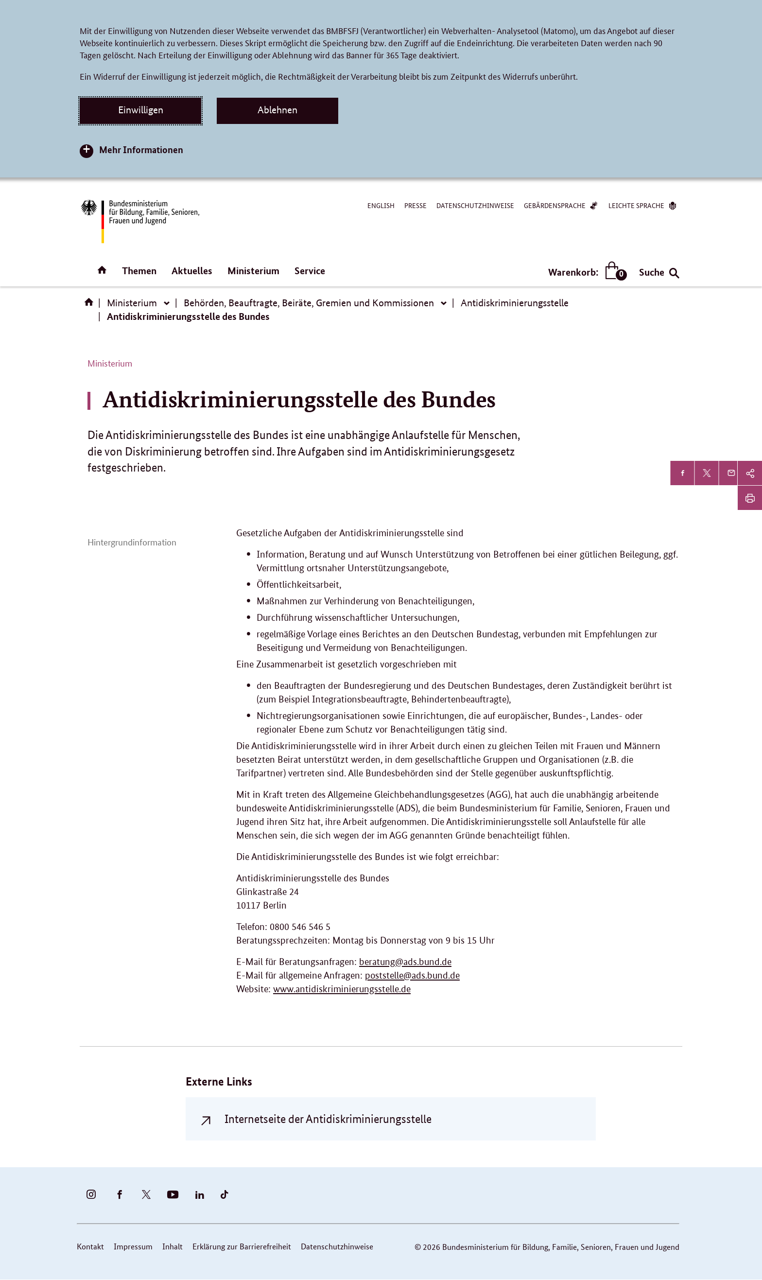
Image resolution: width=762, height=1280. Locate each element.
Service (309, 270)
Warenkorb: (585, 272)
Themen (139, 270)
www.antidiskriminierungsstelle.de (342, 989)
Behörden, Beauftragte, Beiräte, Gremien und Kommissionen (309, 303)
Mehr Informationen (141, 149)
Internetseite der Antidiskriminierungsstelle (328, 1119)
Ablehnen (277, 110)
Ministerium (253, 270)
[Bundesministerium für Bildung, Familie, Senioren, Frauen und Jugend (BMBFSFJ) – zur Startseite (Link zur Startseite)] (139, 221)
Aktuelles (192, 270)
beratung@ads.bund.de (405, 961)
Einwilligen (140, 110)
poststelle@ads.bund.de (412, 975)
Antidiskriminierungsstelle (515, 303)
